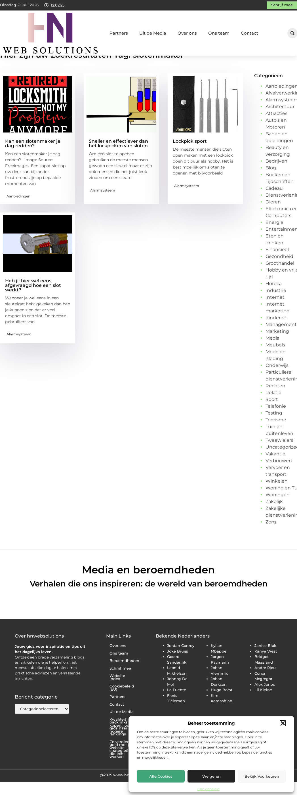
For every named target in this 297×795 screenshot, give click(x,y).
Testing (274, 429)
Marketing (277, 348)
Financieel (277, 266)
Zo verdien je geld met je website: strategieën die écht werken (121, 766)
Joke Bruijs (177, 668)
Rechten (275, 402)
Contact (249, 33)
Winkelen (277, 497)
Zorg (271, 538)
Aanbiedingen (18, 213)
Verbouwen (279, 477)
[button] (283, 723)
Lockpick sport (190, 158)
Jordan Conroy (180, 662)
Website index (117, 694)
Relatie (273, 409)
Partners (118, 33)
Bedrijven (276, 177)
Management (281, 341)
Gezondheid (279, 273)
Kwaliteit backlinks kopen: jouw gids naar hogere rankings (121, 743)
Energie (274, 239)
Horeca (274, 300)
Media (272, 354)
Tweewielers (279, 457)
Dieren (273, 218)
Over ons (187, 33)
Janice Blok (265, 662)
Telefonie (276, 423)
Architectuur (280, 123)
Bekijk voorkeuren (262, 776)
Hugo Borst (221, 706)
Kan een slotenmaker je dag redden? (32, 160)
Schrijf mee (120, 685)
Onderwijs (277, 382)
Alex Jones (264, 701)
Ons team (218, 33)
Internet (275, 314)
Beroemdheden (124, 677)
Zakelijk (274, 518)
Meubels (275, 361)
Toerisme (276, 436)
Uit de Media (152, 33)
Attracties (276, 130)
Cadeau (274, 205)
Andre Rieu (265, 684)
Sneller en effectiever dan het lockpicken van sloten (118, 160)
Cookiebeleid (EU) (121, 704)
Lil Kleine (263, 706)
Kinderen (276, 334)
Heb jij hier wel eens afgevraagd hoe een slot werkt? (33, 302)
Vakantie (275, 470)
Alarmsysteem (102, 207)
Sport (272, 416)
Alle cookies (160, 776)
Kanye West (265, 668)
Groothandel (280, 280)
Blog (271, 184)
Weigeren (211, 776)
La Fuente (176, 706)
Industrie (276, 307)
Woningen (278, 511)
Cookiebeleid (208, 789)
